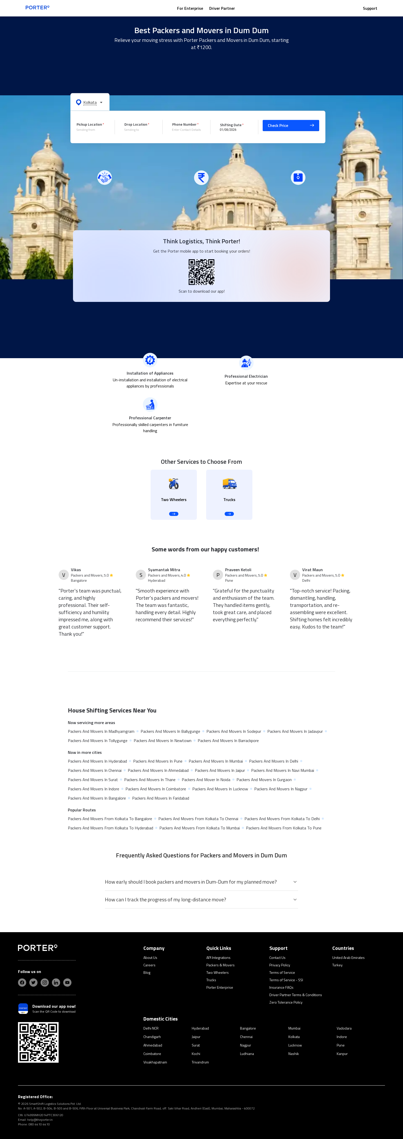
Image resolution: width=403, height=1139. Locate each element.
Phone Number (184, 124)
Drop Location (135, 124)
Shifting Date (231, 124)
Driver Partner (222, 8)
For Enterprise (190, 8)
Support (370, 8)
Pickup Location (89, 124)
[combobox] (91, 129)
